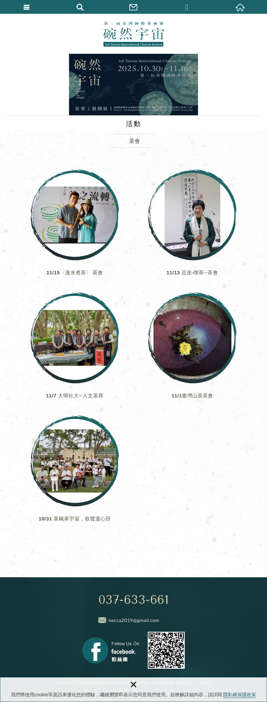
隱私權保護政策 (239, 694)
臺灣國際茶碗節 (134, 33)
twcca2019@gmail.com (134, 620)
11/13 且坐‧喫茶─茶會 (192, 227)
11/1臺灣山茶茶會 (192, 350)
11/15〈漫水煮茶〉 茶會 (75, 227)
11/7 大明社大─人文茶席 (75, 350)
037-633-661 (133, 600)
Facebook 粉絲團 (110, 650)
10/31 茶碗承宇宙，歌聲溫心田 (75, 473)
